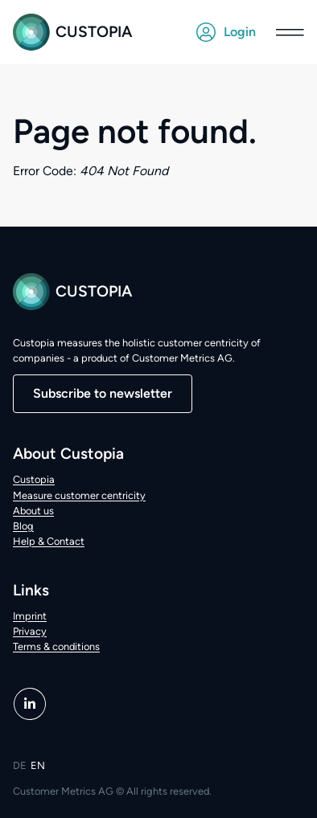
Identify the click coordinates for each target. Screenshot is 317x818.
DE (20, 765)
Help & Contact (48, 541)
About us (33, 511)
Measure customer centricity (79, 495)
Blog (23, 526)
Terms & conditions (56, 646)
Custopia (72, 32)
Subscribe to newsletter (102, 393)
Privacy (30, 631)
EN (38, 765)
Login (226, 32)
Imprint (30, 616)
